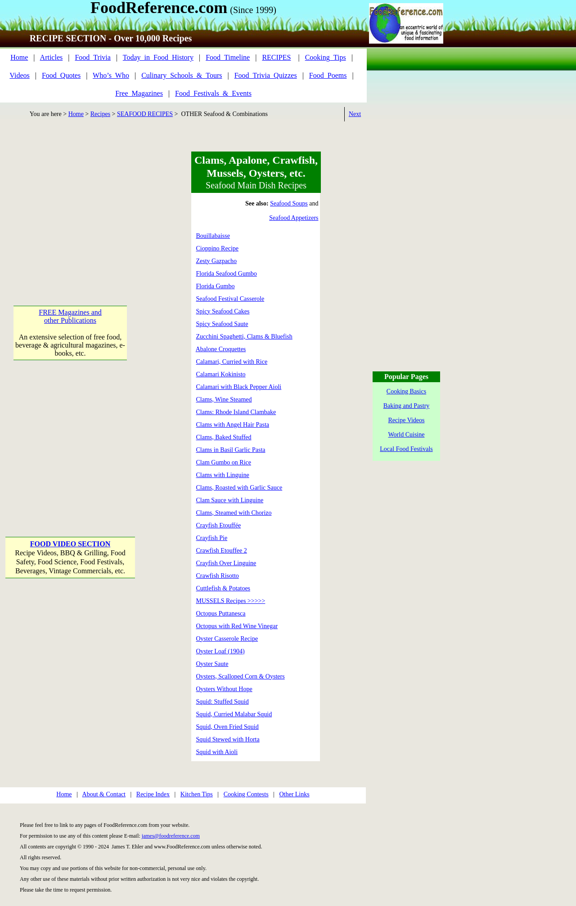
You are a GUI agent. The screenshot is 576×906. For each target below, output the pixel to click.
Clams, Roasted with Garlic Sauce (239, 487)
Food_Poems (328, 75)
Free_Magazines (139, 93)
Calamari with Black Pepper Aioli (239, 387)
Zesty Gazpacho (216, 261)
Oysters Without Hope (224, 689)
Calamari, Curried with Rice (232, 361)
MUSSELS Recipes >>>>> (231, 601)
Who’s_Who (111, 75)
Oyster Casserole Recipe (227, 638)
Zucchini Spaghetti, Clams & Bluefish (244, 336)
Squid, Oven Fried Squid (227, 726)
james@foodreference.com (171, 836)
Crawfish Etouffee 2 (221, 550)
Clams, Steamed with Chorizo (234, 512)
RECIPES (276, 57)
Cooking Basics (406, 391)
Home (19, 57)
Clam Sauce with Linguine (230, 500)
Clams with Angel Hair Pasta (233, 424)
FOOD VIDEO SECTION (70, 544)
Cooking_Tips (325, 57)
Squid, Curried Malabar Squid (234, 714)
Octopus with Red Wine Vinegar (237, 626)
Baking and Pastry (406, 405)
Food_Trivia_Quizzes (265, 75)
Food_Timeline (228, 57)
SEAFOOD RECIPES (145, 114)
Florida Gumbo (215, 286)
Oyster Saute (212, 664)
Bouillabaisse (213, 235)
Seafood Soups (289, 203)
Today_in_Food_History (158, 57)
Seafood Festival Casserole (230, 298)
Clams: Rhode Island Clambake (236, 412)
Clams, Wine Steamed (224, 399)
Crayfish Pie (212, 538)
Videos (19, 75)
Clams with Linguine (222, 475)
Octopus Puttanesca (221, 613)
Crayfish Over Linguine (226, 563)
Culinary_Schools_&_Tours (181, 75)
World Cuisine (406, 434)
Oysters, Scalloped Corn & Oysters (240, 676)
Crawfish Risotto (217, 575)
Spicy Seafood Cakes (223, 311)
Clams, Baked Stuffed (224, 437)
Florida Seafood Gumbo (226, 273)
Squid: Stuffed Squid (222, 701)
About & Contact (104, 794)
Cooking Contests (246, 794)
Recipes (100, 114)
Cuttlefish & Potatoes (223, 588)
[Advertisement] (71, 208)
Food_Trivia (92, 57)
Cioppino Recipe (217, 248)
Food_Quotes (61, 75)
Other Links (294, 794)
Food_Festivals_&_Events (213, 93)
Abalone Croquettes (221, 349)
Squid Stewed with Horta (228, 739)
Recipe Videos (406, 420)
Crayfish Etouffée (218, 525)
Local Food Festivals (406, 449)
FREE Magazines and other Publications (70, 316)
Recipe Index (153, 794)
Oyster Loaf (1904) (220, 651)
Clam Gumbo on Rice (224, 462)
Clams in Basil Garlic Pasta (231, 449)
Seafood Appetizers (293, 217)
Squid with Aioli (217, 752)
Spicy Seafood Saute (222, 324)
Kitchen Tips (196, 794)
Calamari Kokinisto (221, 374)
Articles (51, 57)
